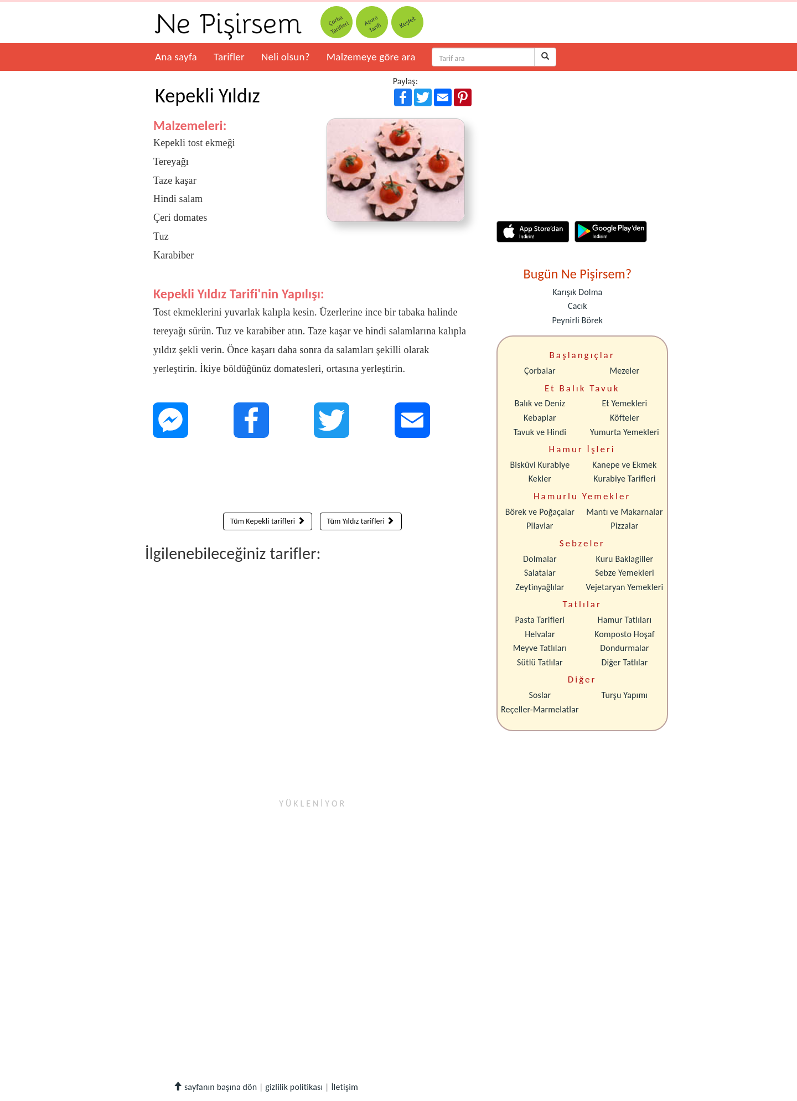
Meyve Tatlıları (540, 648)
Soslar (540, 695)
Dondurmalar (624, 648)
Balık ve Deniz (540, 403)
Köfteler (624, 417)
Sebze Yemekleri (624, 572)
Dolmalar (540, 559)
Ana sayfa (176, 56)
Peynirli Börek (577, 320)
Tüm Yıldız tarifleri (361, 521)
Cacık (577, 306)
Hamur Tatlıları (625, 619)
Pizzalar (624, 525)
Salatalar (540, 572)
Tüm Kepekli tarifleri (267, 521)
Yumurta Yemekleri (624, 432)
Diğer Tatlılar (624, 662)
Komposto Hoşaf (624, 634)
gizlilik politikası (294, 1087)
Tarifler (229, 56)
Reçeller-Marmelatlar (540, 709)
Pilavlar (539, 525)
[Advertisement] (312, 477)
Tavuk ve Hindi (540, 432)
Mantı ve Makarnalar (624, 511)
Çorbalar (540, 370)
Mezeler (625, 370)
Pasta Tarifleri (540, 619)
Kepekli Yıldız (207, 96)
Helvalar (540, 634)
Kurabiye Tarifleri (624, 478)
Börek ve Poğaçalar (540, 511)
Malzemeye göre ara (371, 56)
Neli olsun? (285, 56)
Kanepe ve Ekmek (624, 464)
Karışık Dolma (577, 292)
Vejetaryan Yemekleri (624, 587)
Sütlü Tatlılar (540, 662)
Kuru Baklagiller (625, 559)
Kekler (540, 478)
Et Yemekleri (624, 403)
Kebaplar (540, 417)
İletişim (344, 1087)
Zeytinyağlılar (539, 587)
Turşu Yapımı (625, 695)
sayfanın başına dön (215, 1087)
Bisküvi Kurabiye (540, 464)
